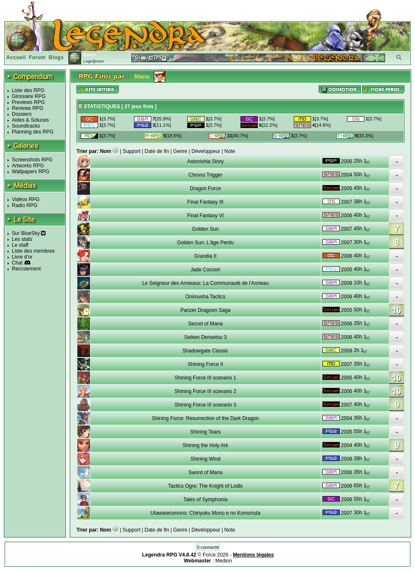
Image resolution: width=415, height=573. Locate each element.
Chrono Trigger (205, 175)
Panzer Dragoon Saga (205, 310)
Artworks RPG (28, 166)
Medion (224, 561)
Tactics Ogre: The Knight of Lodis (205, 486)
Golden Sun (205, 229)
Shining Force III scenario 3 (205, 405)
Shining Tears (205, 432)
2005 (346, 188)
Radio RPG (25, 205)
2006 (346, 161)
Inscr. (100, 61)
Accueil (16, 57)
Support (131, 151)
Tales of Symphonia (205, 499)
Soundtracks (26, 126)
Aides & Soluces (30, 120)
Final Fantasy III (205, 202)
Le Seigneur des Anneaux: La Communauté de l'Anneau (205, 283)
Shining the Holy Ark (205, 445)
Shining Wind (206, 459)
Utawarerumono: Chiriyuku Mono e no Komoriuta (205, 513)
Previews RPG (28, 102)
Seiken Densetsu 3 (205, 337)
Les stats (22, 239)
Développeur (205, 151)
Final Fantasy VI (205, 215)
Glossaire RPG (29, 96)
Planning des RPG (33, 132)
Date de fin (157, 151)
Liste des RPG (28, 90)
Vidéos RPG (26, 199)
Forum (37, 57)
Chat (17, 263)
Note (229, 151)
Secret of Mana (205, 324)
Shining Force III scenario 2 (205, 391)
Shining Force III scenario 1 (205, 378)
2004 (346, 175)
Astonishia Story (205, 161)
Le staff (20, 245)
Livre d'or (22, 257)
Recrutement (26, 269)
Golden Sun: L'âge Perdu (205, 243)
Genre (180, 151)
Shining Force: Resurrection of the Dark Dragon (205, 418)
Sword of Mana (205, 472)
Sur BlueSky (29, 233)
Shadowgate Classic (206, 351)
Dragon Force (205, 188)
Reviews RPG (28, 108)
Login (88, 61)
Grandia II (205, 256)
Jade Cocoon (206, 270)
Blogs (56, 57)
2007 (346, 202)
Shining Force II (205, 364)
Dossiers (22, 114)
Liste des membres (33, 251)
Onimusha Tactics (205, 297)
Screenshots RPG (32, 160)
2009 (346, 283)
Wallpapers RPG (30, 172)
